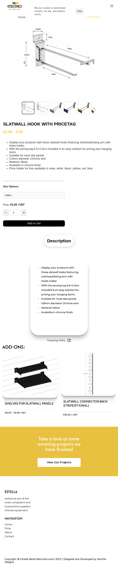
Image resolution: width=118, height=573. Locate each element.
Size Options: (11, 186)
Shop (8, 528)
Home (21, 17)
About (8, 532)
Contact (9, 536)
